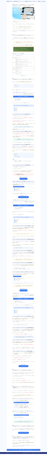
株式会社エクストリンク (18, 57)
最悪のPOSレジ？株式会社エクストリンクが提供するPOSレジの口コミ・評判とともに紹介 (26, 1)
